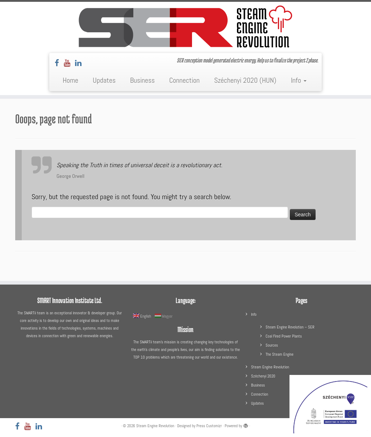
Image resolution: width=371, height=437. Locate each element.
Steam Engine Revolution (270, 366)
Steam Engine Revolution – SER (290, 327)
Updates (104, 80)
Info (299, 80)
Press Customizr (209, 425)
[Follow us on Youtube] (69, 63)
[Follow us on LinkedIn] (80, 63)
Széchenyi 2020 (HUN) (245, 80)
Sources (272, 345)
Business (142, 80)
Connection (184, 80)
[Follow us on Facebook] (59, 63)
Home (70, 80)
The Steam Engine (279, 354)
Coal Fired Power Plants (284, 336)
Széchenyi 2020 (263, 376)
